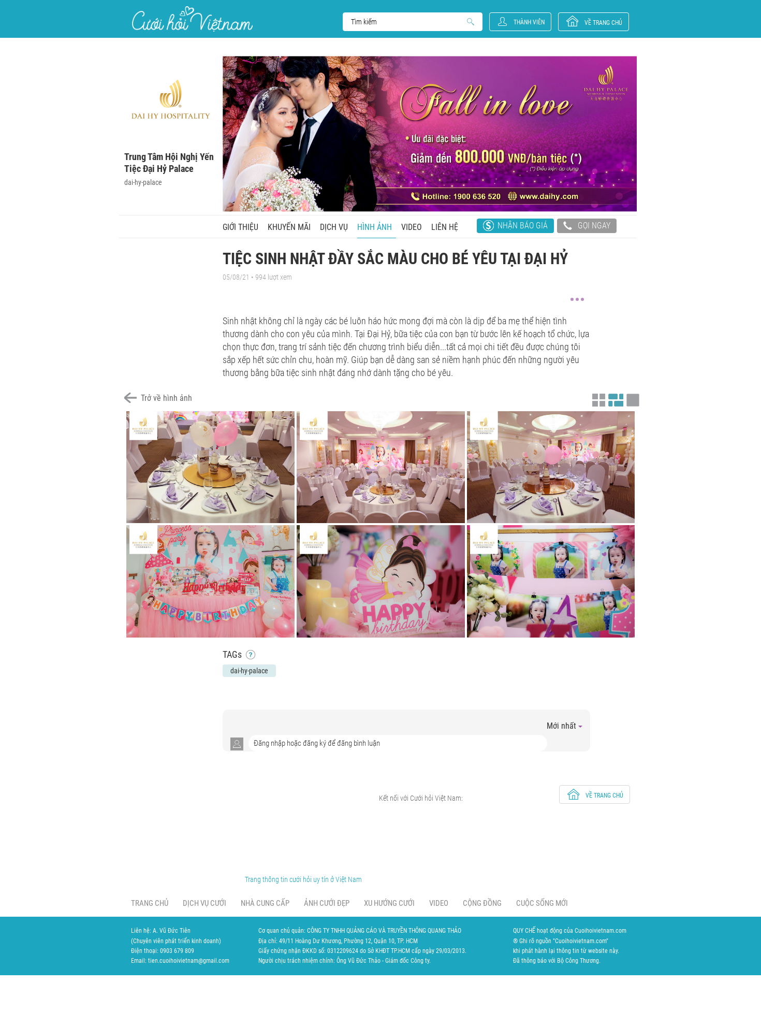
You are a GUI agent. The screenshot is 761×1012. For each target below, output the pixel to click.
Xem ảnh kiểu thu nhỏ (597, 399)
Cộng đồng (482, 903)
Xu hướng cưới (389, 903)
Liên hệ (444, 227)
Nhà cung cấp (265, 903)
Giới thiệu (240, 227)
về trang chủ (603, 22)
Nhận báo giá (522, 225)
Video (411, 227)
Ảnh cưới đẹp (326, 903)
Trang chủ (149, 903)
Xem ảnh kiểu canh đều (614, 399)
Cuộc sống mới (542, 903)
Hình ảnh (374, 227)
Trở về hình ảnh (166, 398)
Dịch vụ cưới (204, 903)
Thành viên (529, 22)
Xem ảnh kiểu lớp (631, 399)
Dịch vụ (334, 227)
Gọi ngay (587, 227)
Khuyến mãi (289, 227)
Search (407, 22)
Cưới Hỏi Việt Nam (192, 19)
